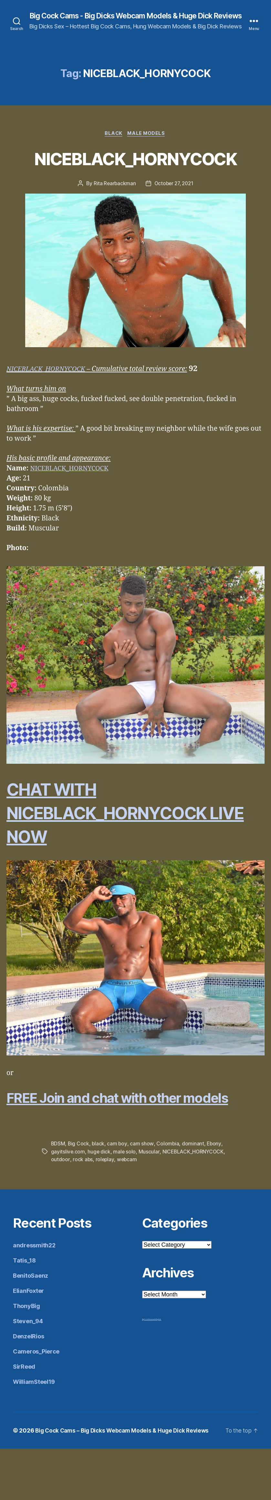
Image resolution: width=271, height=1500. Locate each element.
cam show (142, 1195)
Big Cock (79, 1195)
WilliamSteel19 (34, 1433)
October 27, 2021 (174, 216)
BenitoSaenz (30, 1327)
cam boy (118, 1195)
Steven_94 (28, 1372)
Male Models (148, 142)
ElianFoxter (28, 1342)
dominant (194, 1195)
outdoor (60, 1211)
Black (113, 142)
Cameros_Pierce (36, 1402)
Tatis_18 (24, 1311)
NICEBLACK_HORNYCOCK (135, 178)
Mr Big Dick (157, 1371)
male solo (125, 1203)
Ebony (215, 1195)
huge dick (99, 1203)
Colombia (168, 1195)
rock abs (82, 1211)
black (98, 1195)
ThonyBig (26, 1357)
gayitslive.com (68, 1203)
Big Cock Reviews (148, 1371)
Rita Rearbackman (113, 216)
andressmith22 (34, 1296)
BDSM (58, 1195)
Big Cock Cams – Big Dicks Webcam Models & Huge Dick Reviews (125, 1481)
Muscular (149, 1203)
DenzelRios (28, 1387)
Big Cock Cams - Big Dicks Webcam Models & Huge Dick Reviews (135, 20)
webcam (127, 1211)
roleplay (104, 1211)
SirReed (24, 1417)
